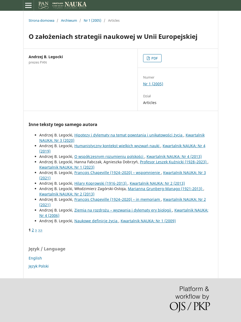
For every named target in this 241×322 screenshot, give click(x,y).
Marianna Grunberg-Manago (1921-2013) (165, 188)
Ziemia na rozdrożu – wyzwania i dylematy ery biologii (123, 210)
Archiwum (69, 20)
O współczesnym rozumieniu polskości (109, 156)
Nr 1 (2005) (92, 20)
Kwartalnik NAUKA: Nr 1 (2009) (148, 220)
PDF (154, 58)
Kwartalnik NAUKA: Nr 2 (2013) (157, 183)
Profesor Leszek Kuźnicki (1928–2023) (174, 161)
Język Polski (39, 266)
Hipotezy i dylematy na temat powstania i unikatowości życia (128, 135)
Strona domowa (41, 20)
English (35, 258)
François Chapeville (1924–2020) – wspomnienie (117, 172)
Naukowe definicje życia (96, 220)
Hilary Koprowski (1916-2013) (101, 183)
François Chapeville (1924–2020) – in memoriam (117, 199)
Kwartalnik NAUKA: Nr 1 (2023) (66, 167)
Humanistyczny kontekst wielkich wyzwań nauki (117, 145)
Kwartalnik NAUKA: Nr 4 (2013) (174, 156)
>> (40, 229)
